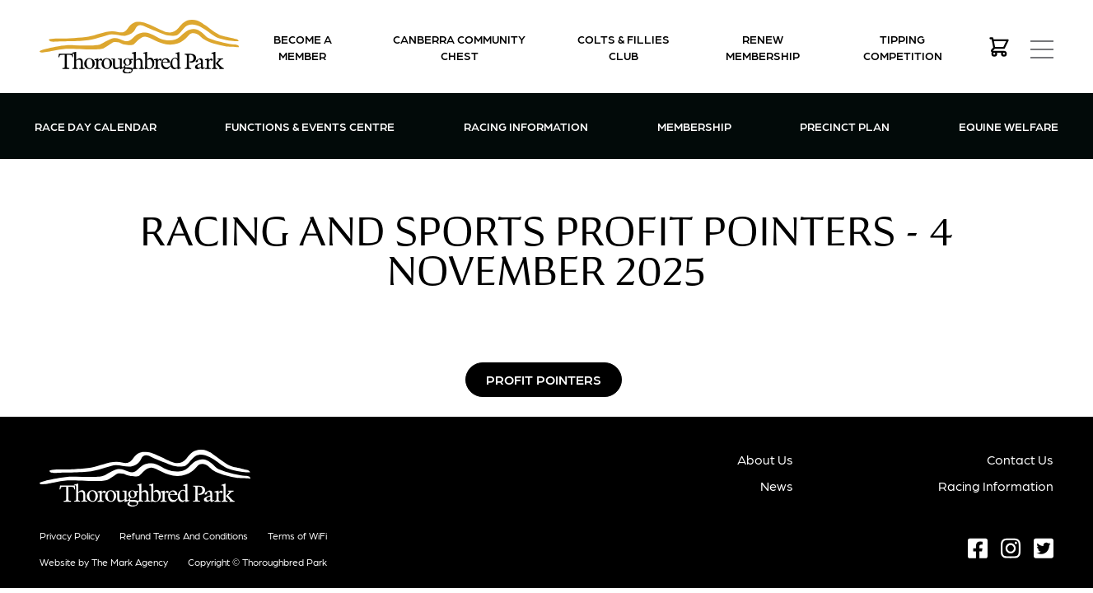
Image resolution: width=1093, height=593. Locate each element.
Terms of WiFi (297, 535)
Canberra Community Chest (459, 47)
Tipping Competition (902, 47)
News (776, 485)
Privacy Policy (70, 535)
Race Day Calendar (95, 126)
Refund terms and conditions (183, 535)
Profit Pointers (543, 379)
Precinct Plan (845, 126)
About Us (765, 459)
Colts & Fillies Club (623, 47)
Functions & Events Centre (310, 125)
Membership (694, 125)
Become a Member (302, 47)
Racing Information (526, 125)
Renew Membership (763, 47)
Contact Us (1020, 459)
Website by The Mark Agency (104, 561)
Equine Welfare (1008, 126)
